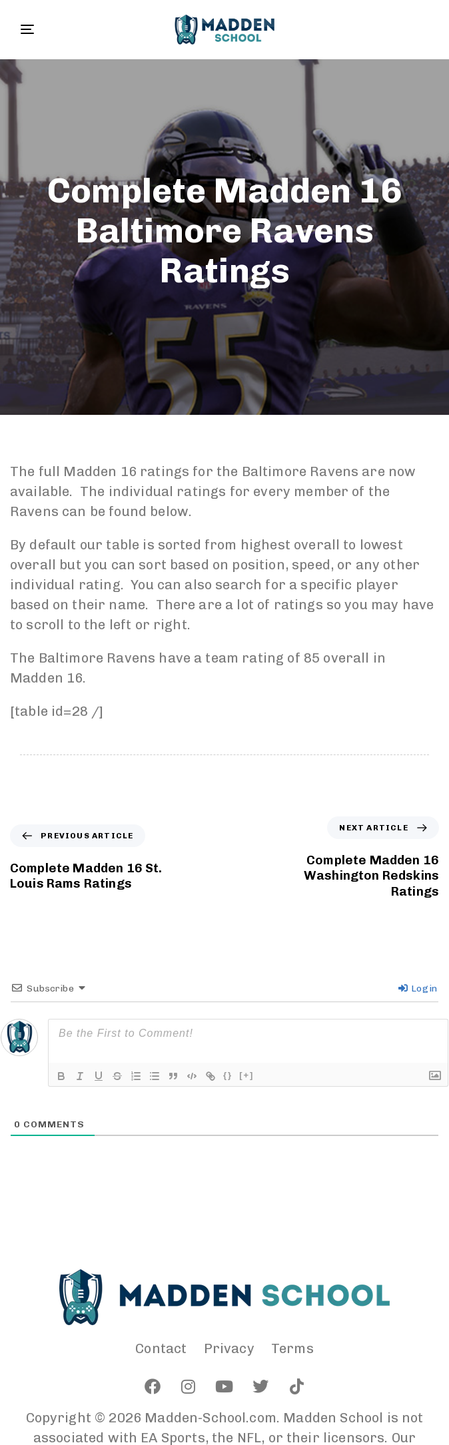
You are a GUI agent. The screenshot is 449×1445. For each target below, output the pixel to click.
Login (417, 988)
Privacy (229, 1348)
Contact (161, 1348)
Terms (292, 1348)
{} (227, 1075)
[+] (246, 1075)
